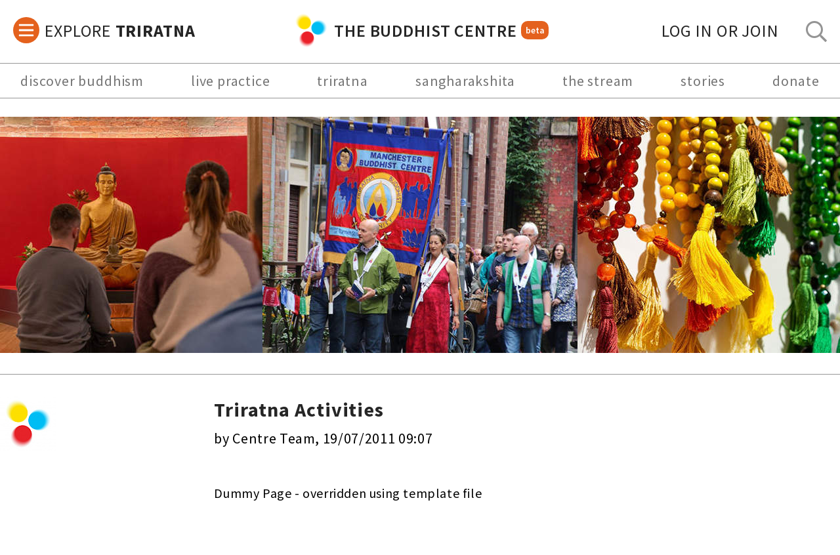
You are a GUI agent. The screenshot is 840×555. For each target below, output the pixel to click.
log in (720, 30)
